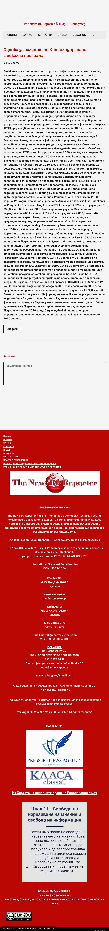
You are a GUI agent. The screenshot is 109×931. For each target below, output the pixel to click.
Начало (7, 436)
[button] (54, 483)
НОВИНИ (11, 35)
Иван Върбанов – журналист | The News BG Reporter (29, 464)
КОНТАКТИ (45, 35)
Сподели (12, 329)
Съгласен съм (48, 928)
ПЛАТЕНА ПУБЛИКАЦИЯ (15, 460)
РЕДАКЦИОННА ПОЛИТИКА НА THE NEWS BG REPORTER (32, 467)
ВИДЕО (62, 35)
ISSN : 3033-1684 (11, 457)
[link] (54, 14)
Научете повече (36, 928)
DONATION (79, 35)
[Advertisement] (54, 406)
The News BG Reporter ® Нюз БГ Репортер (55, 24)
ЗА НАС (27, 35)
